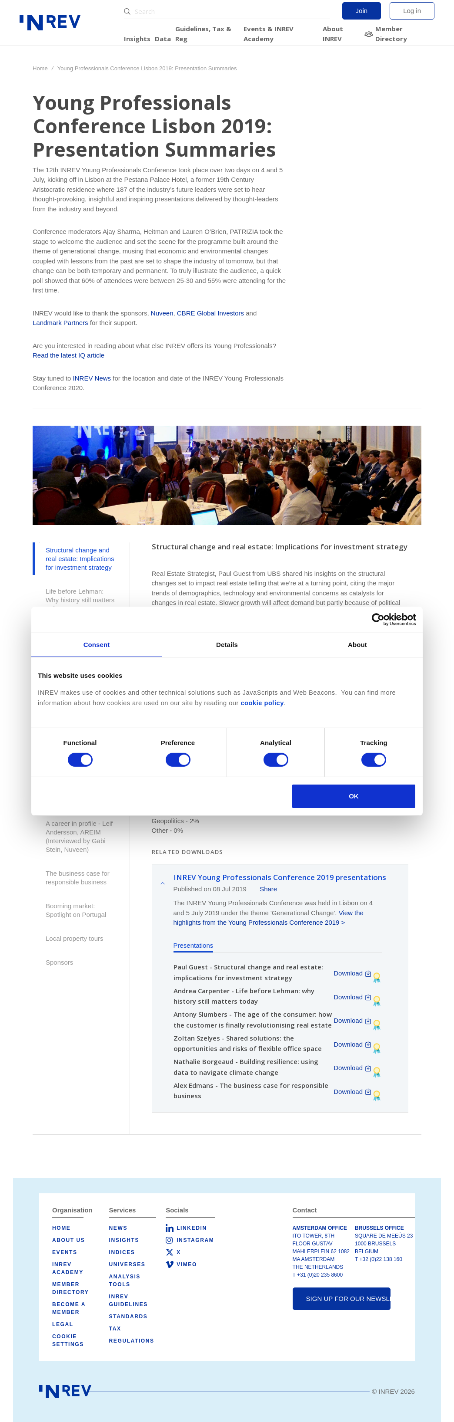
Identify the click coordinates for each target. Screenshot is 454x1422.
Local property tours (74, 938)
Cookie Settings (68, 1340)
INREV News (92, 378)
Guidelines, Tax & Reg (203, 33)
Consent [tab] (96, 644)
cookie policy (262, 702)
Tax (115, 1329)
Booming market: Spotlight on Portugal (76, 910)
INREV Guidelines (128, 1300)
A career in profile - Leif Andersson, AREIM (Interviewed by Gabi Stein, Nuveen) (79, 836)
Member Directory (391, 33)
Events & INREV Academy (269, 33)
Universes (127, 1264)
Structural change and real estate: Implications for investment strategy (80, 558)
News (118, 1228)
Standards (128, 1317)
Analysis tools (124, 1280)
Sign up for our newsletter (348, 1298)
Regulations (131, 1341)
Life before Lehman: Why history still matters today (80, 600)
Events (64, 1252)
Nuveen (162, 313)
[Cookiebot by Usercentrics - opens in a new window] (378, 619)
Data (163, 38)
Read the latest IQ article (68, 355)
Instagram (195, 1240)
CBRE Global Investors (210, 313)
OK (354, 796)
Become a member (69, 1308)
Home (40, 68)
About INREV (333, 33)
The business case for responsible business (78, 878)
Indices (122, 1252)
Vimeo (187, 1264)
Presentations (194, 945)
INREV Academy (67, 1268)
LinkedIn (192, 1228)
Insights (137, 38)
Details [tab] (227, 644)
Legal (62, 1324)
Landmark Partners (60, 322)
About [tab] (357, 644)
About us (68, 1240)
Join (362, 10)
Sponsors (59, 962)
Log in (412, 10)
